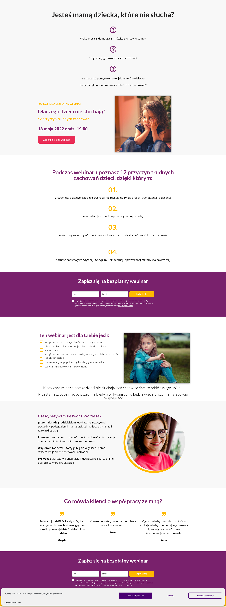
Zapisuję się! (141, 294)
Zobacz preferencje (205, 595)
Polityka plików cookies (12, 602)
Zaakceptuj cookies (135, 595)
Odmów (170, 595)
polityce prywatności (125, 306)
